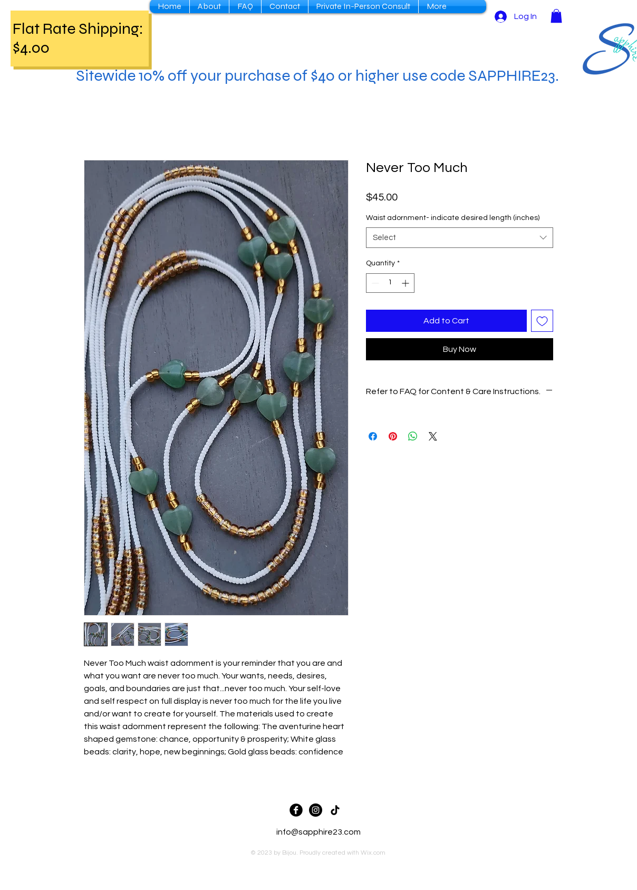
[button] (556, 16)
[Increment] (406, 283)
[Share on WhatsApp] (413, 436)
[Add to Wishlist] (542, 321)
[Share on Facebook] (372, 436)
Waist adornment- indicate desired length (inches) (452, 218)
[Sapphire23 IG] (315, 810)
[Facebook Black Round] (296, 810)
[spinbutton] (390, 283)
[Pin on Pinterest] (393, 436)
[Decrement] (374, 283)
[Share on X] (433, 436)
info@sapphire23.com (318, 832)
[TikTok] (335, 810)
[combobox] (459, 237)
